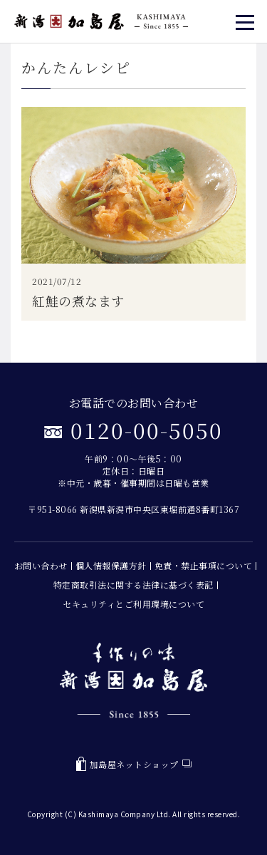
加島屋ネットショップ (134, 764)
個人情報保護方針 (111, 565)
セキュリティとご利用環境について (133, 604)
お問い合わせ (41, 565)
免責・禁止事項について (204, 565)
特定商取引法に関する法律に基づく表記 (133, 585)
